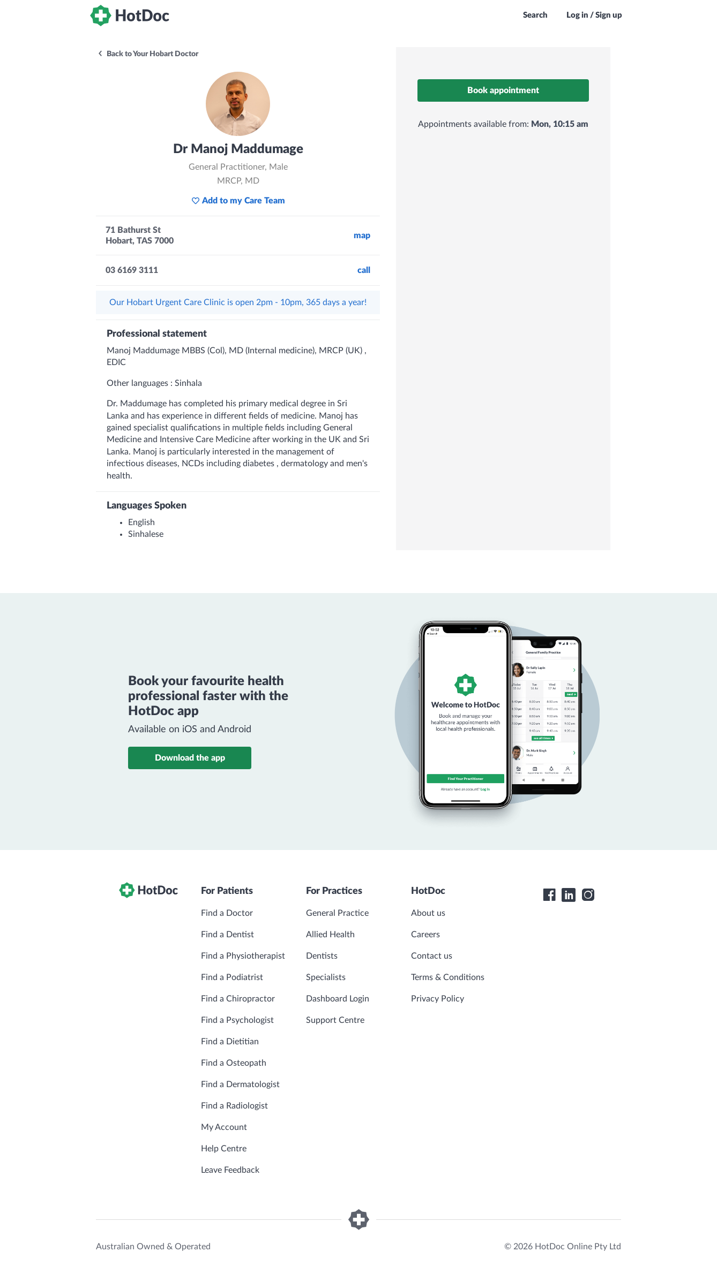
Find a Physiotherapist (243, 956)
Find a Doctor (227, 913)
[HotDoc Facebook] (549, 895)
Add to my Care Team (238, 200)
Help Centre (224, 1148)
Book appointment (503, 90)
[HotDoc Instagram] (588, 895)
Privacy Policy (437, 999)
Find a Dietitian (230, 1041)
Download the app (190, 758)
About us (428, 913)
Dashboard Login (337, 999)
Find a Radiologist (234, 1106)
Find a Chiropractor (238, 999)
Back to (147, 54)
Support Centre (335, 1020)
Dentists (322, 956)
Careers (425, 934)
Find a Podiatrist (232, 977)
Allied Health (330, 934)
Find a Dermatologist (240, 1084)
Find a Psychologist (237, 1020)
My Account (224, 1127)
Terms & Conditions (447, 977)
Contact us (431, 956)
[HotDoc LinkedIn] (568, 895)
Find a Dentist (227, 934)
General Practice (337, 913)
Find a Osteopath (233, 1063)
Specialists (326, 977)
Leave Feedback (230, 1170)
